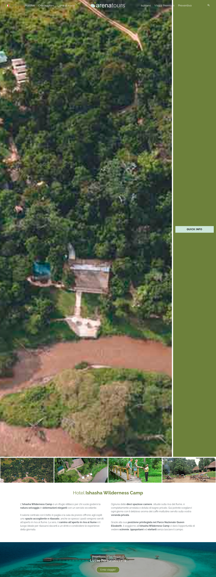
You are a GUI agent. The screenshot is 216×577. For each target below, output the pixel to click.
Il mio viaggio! (108, 569)
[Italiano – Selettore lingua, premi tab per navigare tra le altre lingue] (17, 5)
